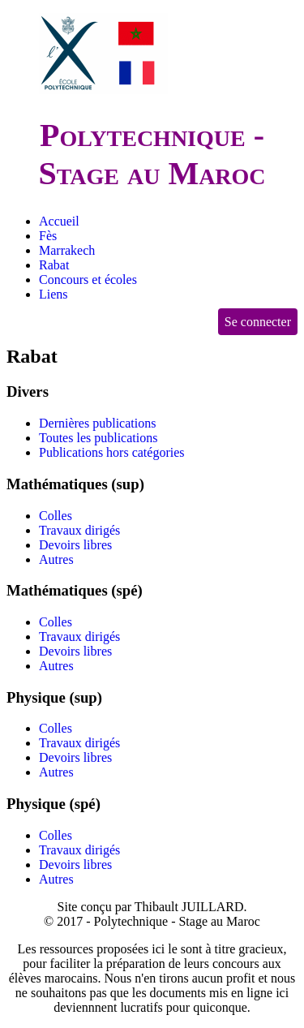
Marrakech (67, 250)
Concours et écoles (88, 279)
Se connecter (258, 322)
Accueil (59, 221)
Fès (48, 236)
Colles (55, 516)
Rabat (54, 265)
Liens (53, 294)
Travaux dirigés (79, 530)
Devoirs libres (75, 545)
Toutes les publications (98, 438)
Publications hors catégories (112, 452)
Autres (56, 559)
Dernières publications (97, 423)
